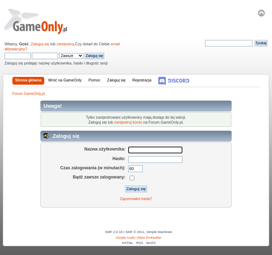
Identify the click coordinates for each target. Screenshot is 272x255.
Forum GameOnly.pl (40, 21)
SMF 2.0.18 (114, 232)
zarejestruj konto (128, 122)
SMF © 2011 (134, 232)
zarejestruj (65, 44)
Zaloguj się (40, 44)
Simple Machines (159, 232)
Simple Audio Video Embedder (139, 237)
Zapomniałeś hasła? (136, 199)
